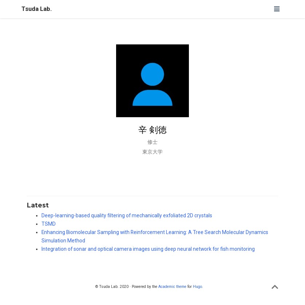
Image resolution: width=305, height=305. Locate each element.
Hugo (197, 286)
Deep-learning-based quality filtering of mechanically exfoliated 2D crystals (126, 215)
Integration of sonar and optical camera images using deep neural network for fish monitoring (148, 249)
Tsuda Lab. (36, 8)
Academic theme (172, 286)
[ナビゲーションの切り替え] (277, 9)
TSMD (48, 224)
